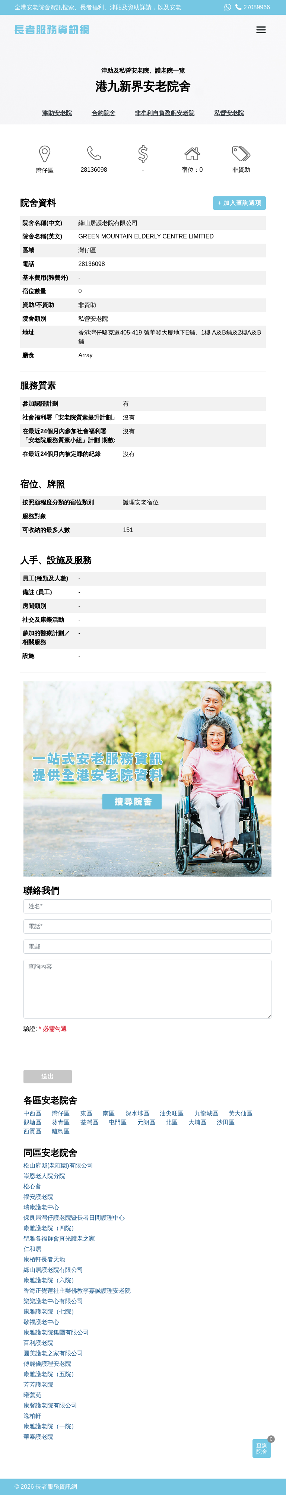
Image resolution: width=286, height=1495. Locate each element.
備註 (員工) (37, 592)
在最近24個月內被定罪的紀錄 (61, 454)
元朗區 (146, 1122)
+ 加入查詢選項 (239, 203)
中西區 (32, 1113)
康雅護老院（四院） (50, 1228)
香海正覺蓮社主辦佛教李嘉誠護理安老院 (77, 1290)
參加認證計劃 (40, 403)
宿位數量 (34, 291)
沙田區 (226, 1122)
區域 (28, 250)
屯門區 (118, 1122)
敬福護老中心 (41, 1322)
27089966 (252, 7)
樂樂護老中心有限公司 (53, 1301)
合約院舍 (103, 113)
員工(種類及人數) (45, 578)
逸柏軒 (32, 1416)
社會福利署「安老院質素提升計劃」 (70, 417)
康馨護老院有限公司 (50, 1405)
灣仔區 (61, 1113)
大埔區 (197, 1122)
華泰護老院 (38, 1437)
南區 (109, 1113)
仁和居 (32, 1249)
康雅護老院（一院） (50, 1426)
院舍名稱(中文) (42, 223)
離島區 (61, 1131)
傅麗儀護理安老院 (47, 1364)
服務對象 (34, 516)
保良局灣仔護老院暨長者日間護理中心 (74, 1217)
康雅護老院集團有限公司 (56, 1332)
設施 (28, 656)
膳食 (28, 355)
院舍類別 (34, 319)
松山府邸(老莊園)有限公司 (58, 1165)
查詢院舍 (261, 1448)
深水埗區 (137, 1113)
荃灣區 (89, 1122)
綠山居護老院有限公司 (53, 1270)
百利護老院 (38, 1343)
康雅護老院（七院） (50, 1311)
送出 (47, 1076)
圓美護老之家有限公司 (53, 1353)
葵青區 (61, 1122)
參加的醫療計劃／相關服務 (46, 637)
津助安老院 (57, 113)
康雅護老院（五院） (50, 1374)
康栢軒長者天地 (44, 1259)
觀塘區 (32, 1122)
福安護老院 (38, 1197)
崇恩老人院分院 (44, 1176)
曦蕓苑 (32, 1395)
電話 (28, 264)
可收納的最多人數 (46, 530)
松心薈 (32, 1186)
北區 (172, 1122)
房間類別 (34, 606)
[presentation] (80, 1049)
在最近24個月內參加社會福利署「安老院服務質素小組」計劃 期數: (68, 435)
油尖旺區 (172, 1113)
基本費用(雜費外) (45, 278)
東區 (86, 1113)
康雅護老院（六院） (50, 1280)
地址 (28, 332)
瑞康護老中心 (41, 1207)
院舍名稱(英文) (42, 236)
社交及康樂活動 (43, 620)
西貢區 (32, 1131)
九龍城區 (206, 1113)
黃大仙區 (240, 1113)
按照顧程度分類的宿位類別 (58, 502)
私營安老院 (229, 113)
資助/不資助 (38, 305)
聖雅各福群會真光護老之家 (59, 1238)
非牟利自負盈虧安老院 (164, 113)
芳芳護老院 (38, 1384)
